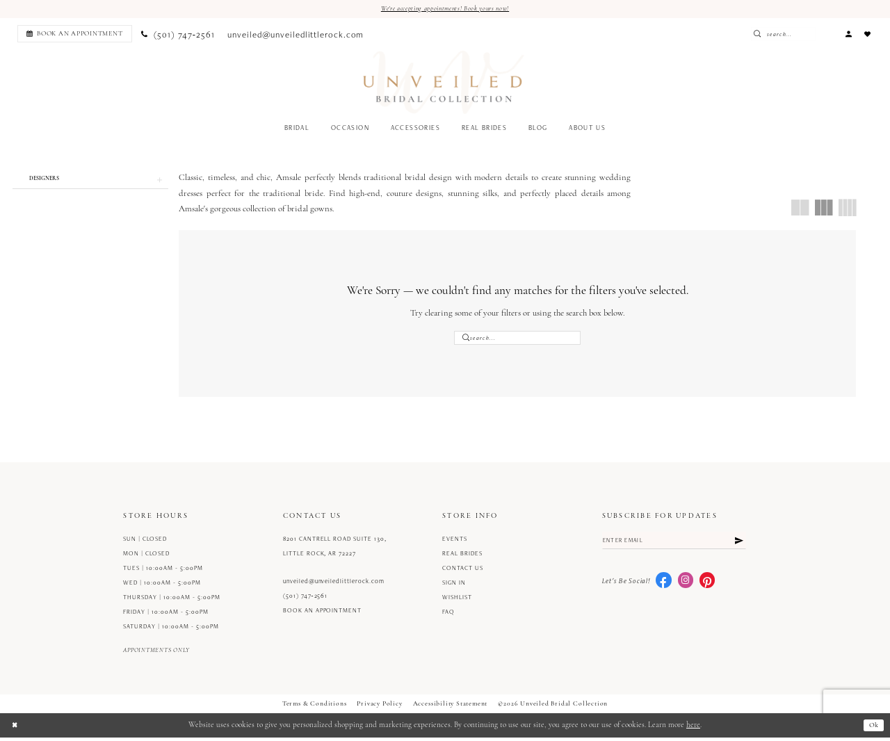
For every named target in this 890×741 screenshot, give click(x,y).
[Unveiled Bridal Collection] (444, 83)
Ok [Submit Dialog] (873, 729)
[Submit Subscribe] (738, 544)
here (693, 729)
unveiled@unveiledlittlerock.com (334, 584)
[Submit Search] (783, 34)
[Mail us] (296, 35)
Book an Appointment (322, 614)
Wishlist (457, 600)
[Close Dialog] (15, 728)
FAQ (448, 615)
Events (454, 542)
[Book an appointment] (74, 34)
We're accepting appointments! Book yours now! (445, 9)
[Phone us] (178, 35)
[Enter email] (674, 544)
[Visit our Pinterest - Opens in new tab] (707, 586)
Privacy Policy (379, 707)
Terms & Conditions (314, 707)
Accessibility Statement (450, 707)
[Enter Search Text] (806, 34)
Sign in (454, 586)
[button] (848, 34)
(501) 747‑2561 (305, 599)
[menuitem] (72, 34)
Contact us (462, 571)
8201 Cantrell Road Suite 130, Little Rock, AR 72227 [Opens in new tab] (335, 549)
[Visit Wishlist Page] (867, 34)
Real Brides (462, 557)
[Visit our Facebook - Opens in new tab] (663, 586)
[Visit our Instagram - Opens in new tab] (685, 586)
